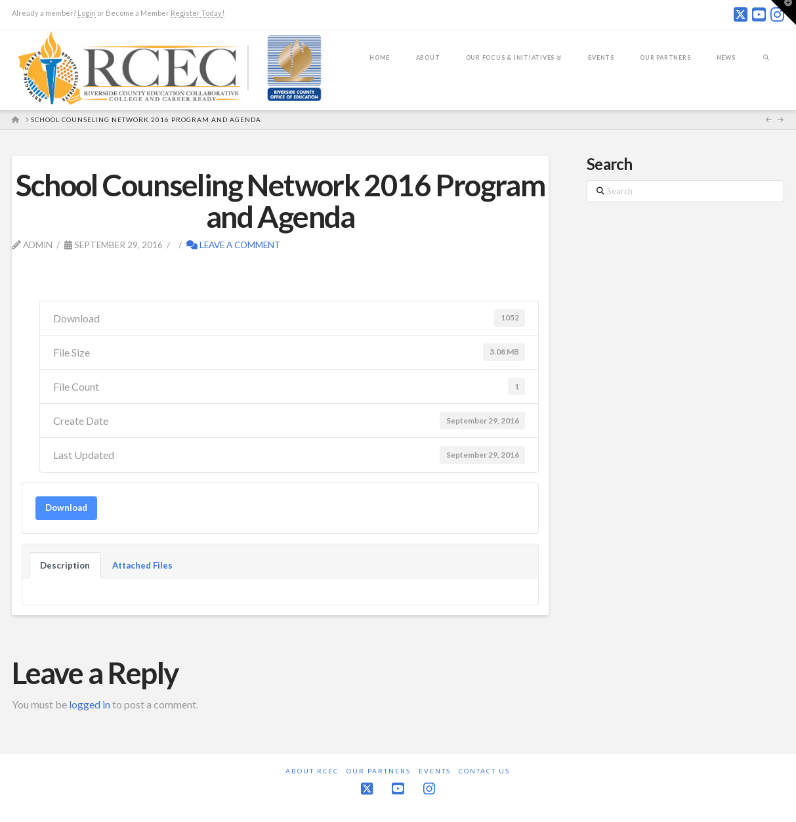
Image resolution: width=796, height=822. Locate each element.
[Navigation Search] (766, 66)
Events (435, 771)
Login (86, 13)
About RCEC (312, 771)
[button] (783, 12)
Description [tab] (65, 565)
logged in (89, 704)
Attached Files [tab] (142, 565)
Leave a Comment (233, 244)
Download (66, 507)
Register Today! (197, 13)
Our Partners (378, 771)
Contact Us (484, 771)
